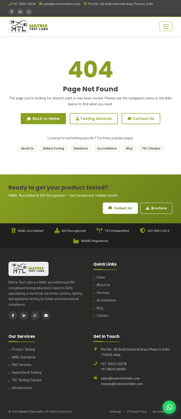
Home (101, 277)
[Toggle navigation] (166, 26)
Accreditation (107, 148)
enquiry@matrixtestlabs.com (122, 384)
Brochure (156, 208)
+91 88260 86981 (114, 369)
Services (103, 293)
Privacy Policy (136, 411)
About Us (27, 148)
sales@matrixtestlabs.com (59, 4)
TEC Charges (151, 148)
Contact (102, 315)
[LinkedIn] (20, 11)
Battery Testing (53, 148)
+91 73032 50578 (21, 4)
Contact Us (141, 118)
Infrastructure (22, 388)
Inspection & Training (26, 372)
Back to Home (43, 118)
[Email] (45, 315)
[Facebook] (11, 11)
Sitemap (115, 411)
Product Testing (23, 349)
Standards (81, 148)
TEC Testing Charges (27, 380)
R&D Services (21, 365)
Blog (129, 148)
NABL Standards (24, 357)
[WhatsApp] (28, 11)
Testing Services (94, 118)
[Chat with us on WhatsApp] (169, 407)
